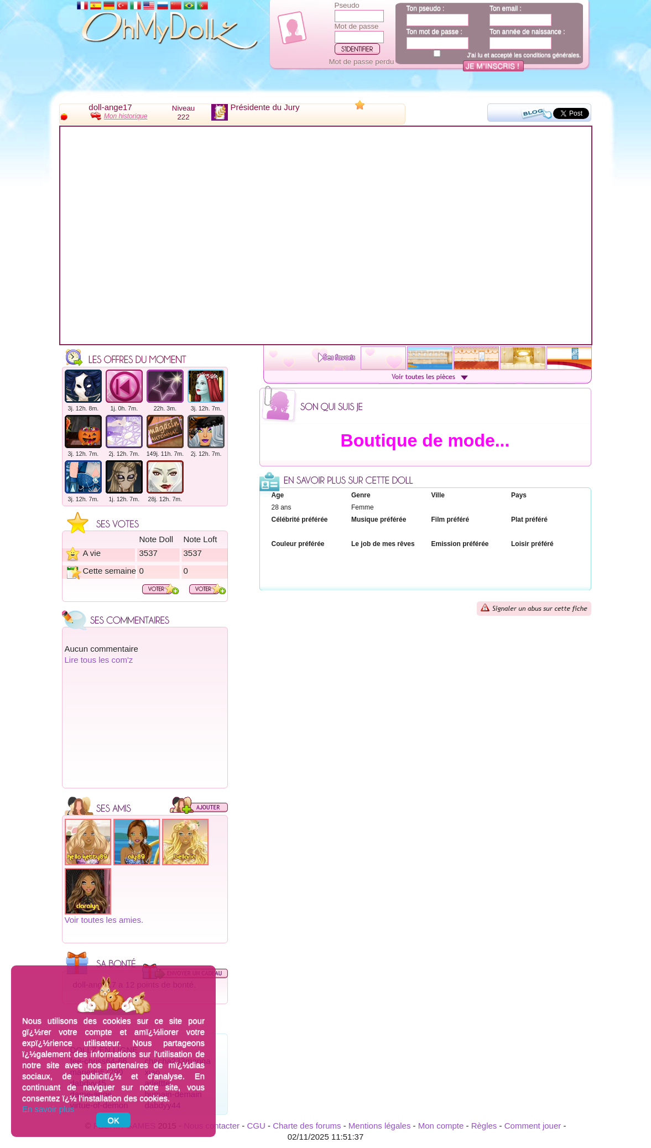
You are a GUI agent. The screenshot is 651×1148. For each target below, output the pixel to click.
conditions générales (551, 54)
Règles (484, 1125)
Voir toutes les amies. (104, 919)
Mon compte (441, 1125)
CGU (256, 1125)
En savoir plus (48, 1109)
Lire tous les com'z (99, 659)
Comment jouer (532, 1125)
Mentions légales (379, 1125)
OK (113, 1120)
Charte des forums (307, 1125)
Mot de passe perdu (361, 62)
